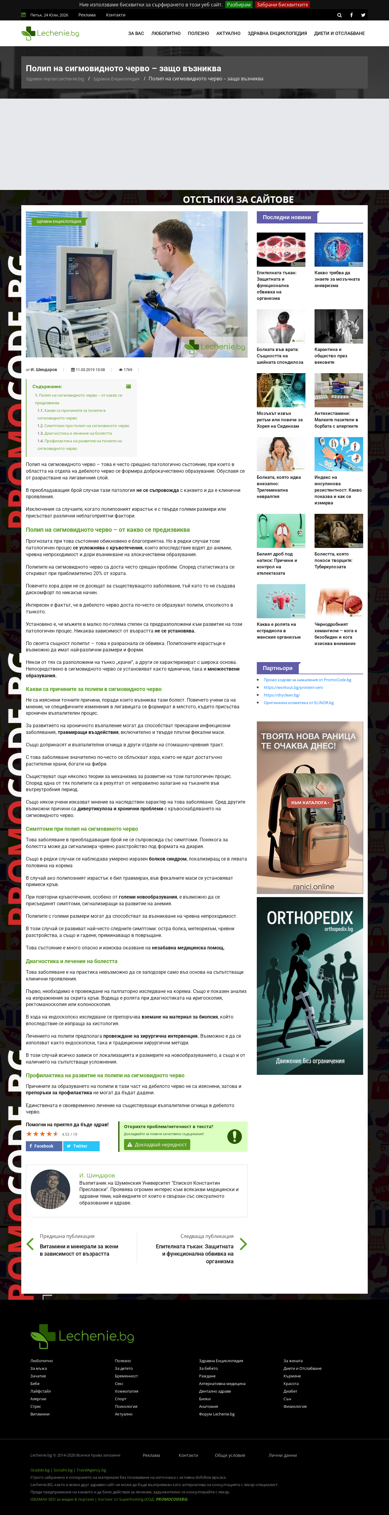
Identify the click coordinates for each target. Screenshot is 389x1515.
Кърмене (292, 1376)
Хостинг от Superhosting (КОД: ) (143, 1499)
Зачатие (38, 1376)
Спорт (120, 1398)
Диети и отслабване (339, 33)
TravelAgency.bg (91, 1470)
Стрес (35, 1406)
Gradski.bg (40, 1470)
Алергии (38, 1398)
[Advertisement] (194, 144)
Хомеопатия (126, 1391)
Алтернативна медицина (222, 1383)
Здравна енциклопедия (277, 33)
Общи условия (230, 1455)
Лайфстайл (40, 1391)
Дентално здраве (215, 1391)
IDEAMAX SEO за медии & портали (62, 1499)
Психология (126, 1406)
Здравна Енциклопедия (116, 79)
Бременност (126, 1376)
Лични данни (283, 1455)
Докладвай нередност (157, 1144)
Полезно (198, 33)
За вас (136, 33)
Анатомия (208, 1406)
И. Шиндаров (44, 369)
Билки (205, 1398)
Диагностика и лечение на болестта (78, 433)
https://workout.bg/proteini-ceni (293, 687)
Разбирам (239, 4)
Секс (119, 1383)
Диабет (290, 1391)
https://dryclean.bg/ (282, 695)
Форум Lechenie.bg (217, 1414)
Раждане (207, 1376)
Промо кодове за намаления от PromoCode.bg (307, 679)
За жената (293, 1360)
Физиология (295, 1406)
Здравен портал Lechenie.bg (55, 79)
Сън (287, 1398)
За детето (124, 1368)
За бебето (208, 1368)
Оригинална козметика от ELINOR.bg (299, 702)
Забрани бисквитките (282, 4)
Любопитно (166, 33)
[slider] (42, 1133)
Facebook (41, 1146)
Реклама (87, 15)
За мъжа (38, 1368)
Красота (291, 1383)
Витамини (40, 1414)
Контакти (116, 15)
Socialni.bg (63, 1470)
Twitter (77, 1146)
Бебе (35, 1383)
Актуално (228, 33)
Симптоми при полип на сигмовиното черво (86, 425)
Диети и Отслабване (303, 1368)
